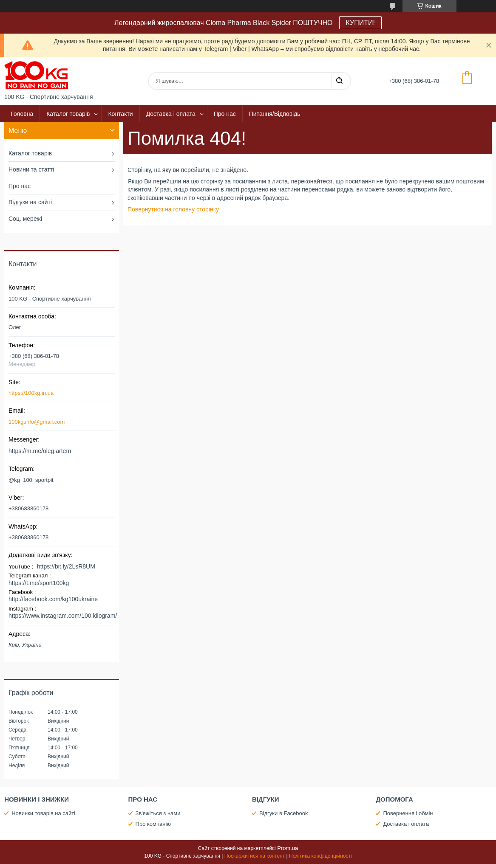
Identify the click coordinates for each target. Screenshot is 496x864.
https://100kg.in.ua (31, 393)
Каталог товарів (68, 113)
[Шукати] (339, 81)
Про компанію (153, 824)
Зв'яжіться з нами (158, 813)
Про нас (225, 113)
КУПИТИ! (360, 22)
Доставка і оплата (171, 113)
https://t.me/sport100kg (39, 583)
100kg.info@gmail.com (37, 422)
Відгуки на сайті (30, 202)
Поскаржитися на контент (254, 856)
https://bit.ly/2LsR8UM (66, 566)
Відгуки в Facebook (283, 813)
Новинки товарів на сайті (43, 813)
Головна (22, 113)
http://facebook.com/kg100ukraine (53, 599)
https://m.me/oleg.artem (40, 450)
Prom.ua (287, 848)
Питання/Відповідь (274, 113)
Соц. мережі (25, 218)
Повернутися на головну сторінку (173, 209)
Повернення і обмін (408, 813)
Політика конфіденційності (320, 856)
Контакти (120, 113)
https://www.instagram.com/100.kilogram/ (63, 615)
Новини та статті (31, 169)
